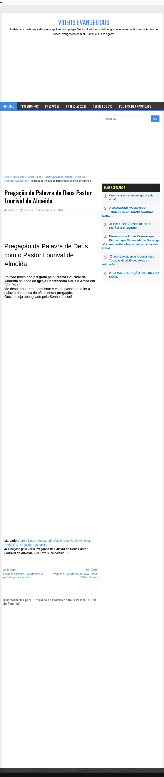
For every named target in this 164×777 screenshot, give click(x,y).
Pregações (52, 106)
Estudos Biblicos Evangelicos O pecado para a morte (23, 575)
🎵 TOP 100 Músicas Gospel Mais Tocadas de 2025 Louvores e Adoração (128, 260)
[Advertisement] (83, 70)
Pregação (10, 545)
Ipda (50, 540)
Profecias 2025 (76, 106)
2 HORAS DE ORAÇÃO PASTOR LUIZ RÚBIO (134, 274)
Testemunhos (29, 106)
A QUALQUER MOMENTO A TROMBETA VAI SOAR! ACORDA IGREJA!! (127, 211)
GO (155, 118)
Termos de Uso (102, 106)
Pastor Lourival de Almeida (72, 540)
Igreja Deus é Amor (32, 540)
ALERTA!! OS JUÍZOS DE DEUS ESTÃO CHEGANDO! (130, 226)
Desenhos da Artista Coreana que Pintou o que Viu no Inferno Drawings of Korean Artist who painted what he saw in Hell (131, 242)
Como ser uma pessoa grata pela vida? (131, 197)
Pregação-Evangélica (33, 545)
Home (8, 106)
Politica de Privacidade (135, 106)
